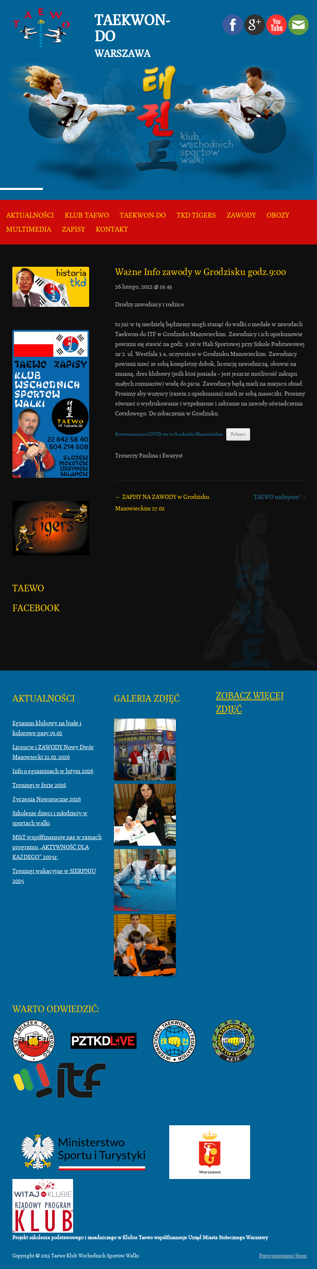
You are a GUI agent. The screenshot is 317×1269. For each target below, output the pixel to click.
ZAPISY (73, 229)
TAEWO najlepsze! (280, 496)
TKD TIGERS (196, 215)
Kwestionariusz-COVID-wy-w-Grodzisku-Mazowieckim (169, 434)
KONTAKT (112, 229)
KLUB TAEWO (87, 215)
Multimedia (28, 229)
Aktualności (30, 215)
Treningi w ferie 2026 (39, 785)
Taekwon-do (143, 215)
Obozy (278, 215)
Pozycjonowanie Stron (283, 1256)
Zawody (241, 215)
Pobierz (238, 434)
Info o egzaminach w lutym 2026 (52, 771)
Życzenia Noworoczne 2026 (46, 799)
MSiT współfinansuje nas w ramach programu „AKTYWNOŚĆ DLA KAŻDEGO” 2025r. (57, 847)
